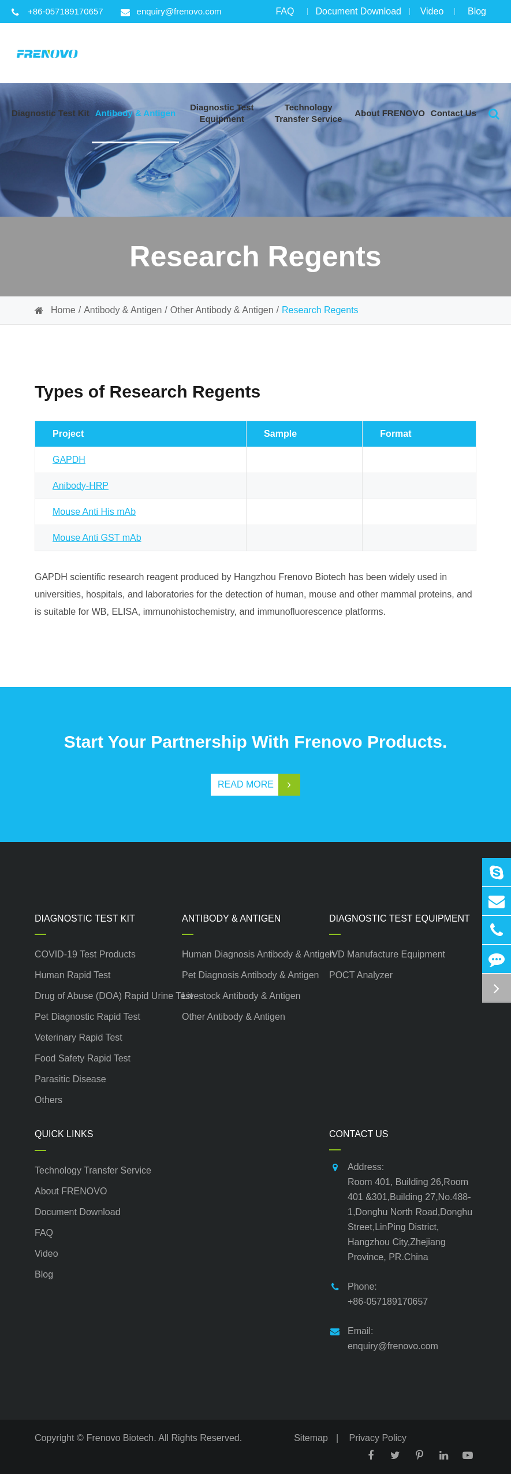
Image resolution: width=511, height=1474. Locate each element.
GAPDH (69, 460)
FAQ (284, 14)
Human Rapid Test (72, 975)
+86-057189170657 (57, 11)
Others (48, 1100)
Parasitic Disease (70, 1079)
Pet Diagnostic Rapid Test (87, 1017)
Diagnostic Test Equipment (399, 918)
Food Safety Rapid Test (82, 1058)
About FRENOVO (71, 1191)
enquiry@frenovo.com (171, 11)
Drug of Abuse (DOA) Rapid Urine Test (108, 996)
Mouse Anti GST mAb (97, 538)
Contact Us (359, 1134)
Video (432, 14)
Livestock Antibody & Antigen (241, 996)
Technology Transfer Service (93, 1170)
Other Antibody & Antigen (222, 310)
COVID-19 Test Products (85, 954)
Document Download (358, 14)
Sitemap (311, 1438)
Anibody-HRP (81, 486)
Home (63, 310)
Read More (259, 785)
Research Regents (320, 310)
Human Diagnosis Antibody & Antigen (255, 954)
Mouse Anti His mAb (94, 512)
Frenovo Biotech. (121, 1438)
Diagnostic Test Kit (85, 918)
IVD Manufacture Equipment (387, 954)
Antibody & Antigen (123, 310)
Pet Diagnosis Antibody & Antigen (250, 975)
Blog (477, 14)
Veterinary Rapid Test (78, 1037)
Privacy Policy (378, 1438)
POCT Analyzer (361, 975)
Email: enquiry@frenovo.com (383, 1337)
